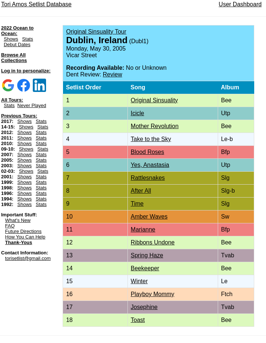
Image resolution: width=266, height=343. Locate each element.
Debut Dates (17, 44)
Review (112, 74)
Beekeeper (145, 268)
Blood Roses (147, 152)
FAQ (10, 226)
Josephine (144, 307)
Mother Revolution (155, 126)
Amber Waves (149, 216)
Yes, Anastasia (150, 165)
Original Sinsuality (154, 100)
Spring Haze (147, 255)
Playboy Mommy (152, 294)
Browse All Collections (14, 57)
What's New (18, 220)
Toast (138, 320)
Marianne (143, 229)
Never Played (31, 105)
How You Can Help (25, 237)
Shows (11, 39)
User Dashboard (240, 4)
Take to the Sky (151, 139)
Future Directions (23, 231)
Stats (27, 39)
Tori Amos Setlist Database (36, 4)
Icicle (137, 113)
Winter (139, 281)
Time (137, 203)
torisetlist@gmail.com (28, 258)
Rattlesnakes (148, 178)
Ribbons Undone (153, 242)
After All (141, 191)
